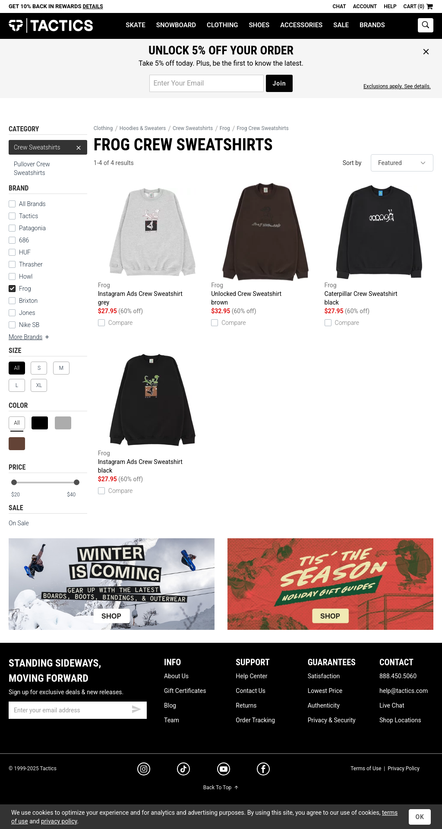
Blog (170, 705)
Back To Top (221, 788)
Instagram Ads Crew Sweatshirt (152, 245)
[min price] (21, 495)
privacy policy (59, 821)
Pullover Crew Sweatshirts (32, 168)
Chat (339, 6)
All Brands (32, 203)
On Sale (19, 523)
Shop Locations (400, 720)
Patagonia (32, 228)
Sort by (352, 162)
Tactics (51, 25)
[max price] (77, 495)
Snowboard (176, 25)
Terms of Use (365, 768)
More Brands (29, 337)
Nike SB (29, 324)
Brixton (28, 300)
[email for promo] (206, 83)
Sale (341, 25)
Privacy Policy (404, 768)
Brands (372, 25)
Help (390, 6)
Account (365, 6)
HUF (25, 252)
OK (419, 816)
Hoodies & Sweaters (143, 128)
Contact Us (250, 690)
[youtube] (223, 771)
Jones (27, 312)
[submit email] (136, 708)
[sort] (402, 163)
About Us (176, 676)
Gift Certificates (185, 690)
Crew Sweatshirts (48, 147)
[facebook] (263, 771)
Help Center (251, 676)
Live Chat (391, 705)
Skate (135, 25)
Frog (20, 288)
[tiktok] (183, 770)
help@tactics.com (403, 690)
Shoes (259, 25)
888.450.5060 (398, 676)
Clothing (222, 25)
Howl (25, 276)
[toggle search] (425, 25)
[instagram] (143, 770)
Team (171, 720)
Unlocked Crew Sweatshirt (265, 245)
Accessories (301, 25)
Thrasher (31, 264)
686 (24, 240)
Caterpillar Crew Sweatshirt (379, 245)
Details (93, 6)
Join (279, 83)
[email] (78, 710)
